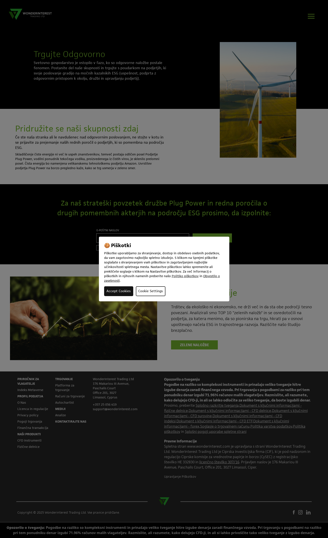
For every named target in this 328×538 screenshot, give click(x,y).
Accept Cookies (119, 291)
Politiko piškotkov (185, 276)
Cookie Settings (150, 291)
